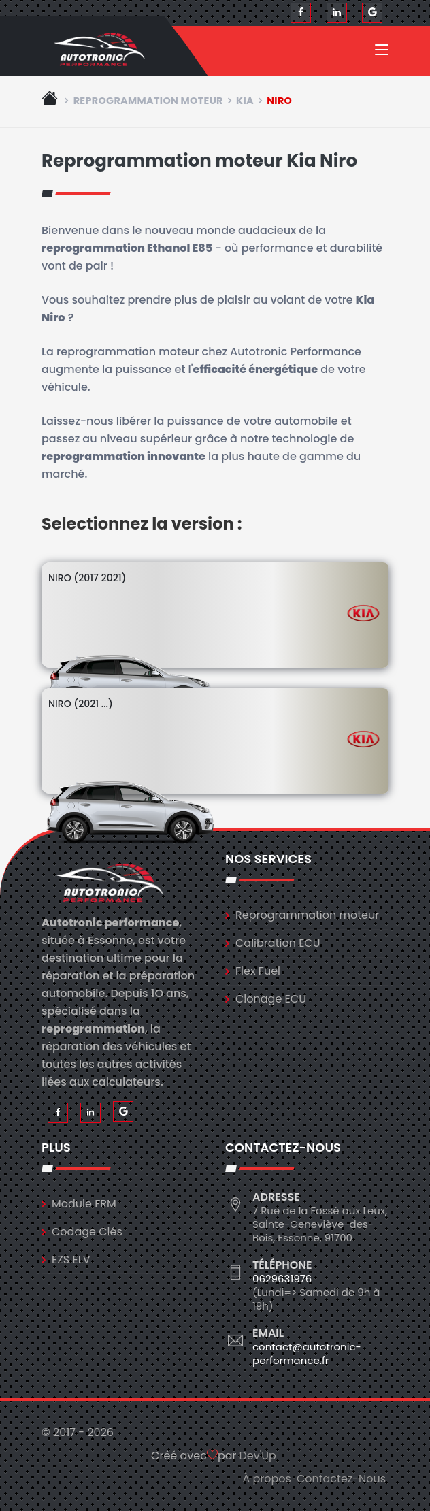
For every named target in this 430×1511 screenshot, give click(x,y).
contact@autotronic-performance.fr (306, 1353)
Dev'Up (257, 1455)
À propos (266, 1478)
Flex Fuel (257, 971)
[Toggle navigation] (381, 52)
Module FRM (84, 1204)
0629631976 (282, 1278)
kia (245, 101)
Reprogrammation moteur (148, 101)
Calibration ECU (277, 943)
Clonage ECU (270, 999)
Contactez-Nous (341, 1478)
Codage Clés (87, 1231)
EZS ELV (71, 1259)
